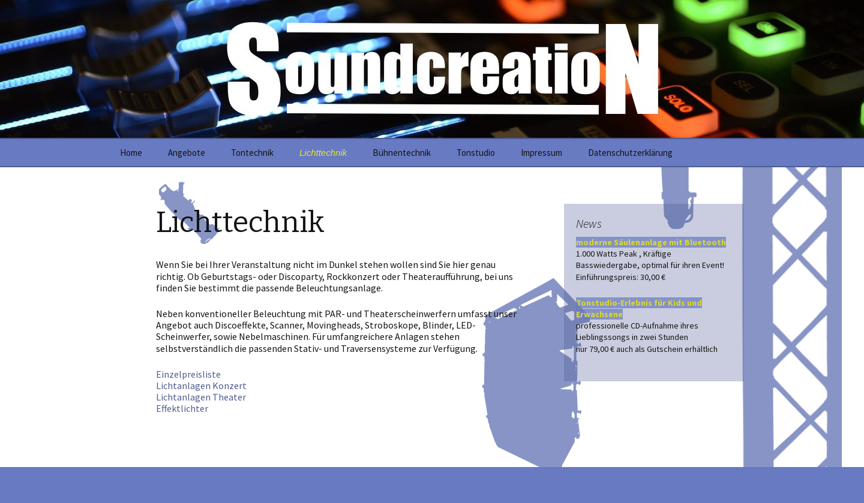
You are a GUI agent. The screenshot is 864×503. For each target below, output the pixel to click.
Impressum (541, 152)
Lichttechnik (323, 152)
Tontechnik (252, 152)
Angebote (186, 152)
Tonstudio (476, 152)
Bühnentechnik (402, 152)
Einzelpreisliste (188, 374)
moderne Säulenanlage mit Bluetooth (651, 242)
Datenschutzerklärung (630, 152)
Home (131, 152)
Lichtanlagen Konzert (201, 385)
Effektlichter (182, 408)
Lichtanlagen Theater (201, 397)
